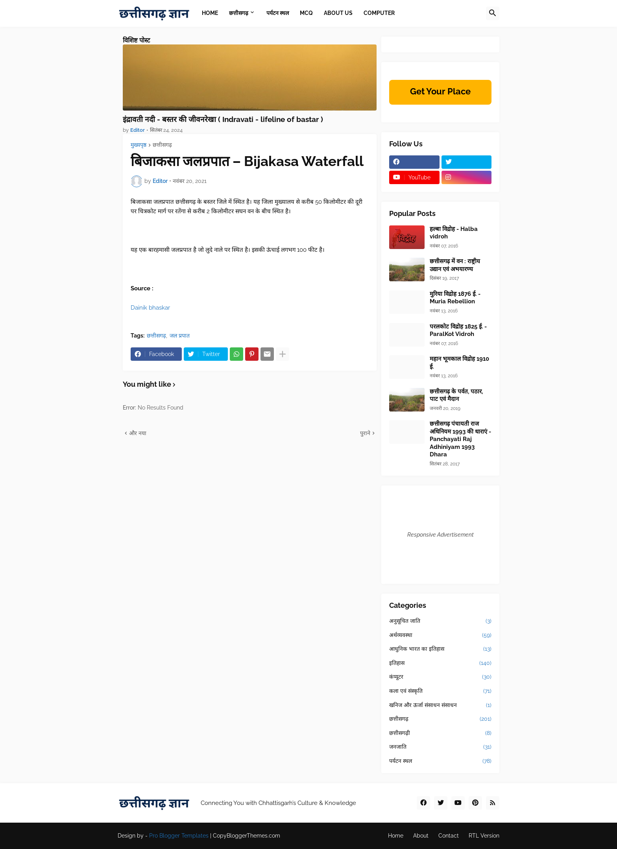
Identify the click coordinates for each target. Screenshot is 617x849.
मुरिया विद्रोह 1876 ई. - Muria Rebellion (455, 297)
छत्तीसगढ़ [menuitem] (238, 13)
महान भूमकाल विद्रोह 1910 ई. (459, 362)
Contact (448, 835)
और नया (137, 433)
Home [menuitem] (210, 13)
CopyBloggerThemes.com (246, 835)
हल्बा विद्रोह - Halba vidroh (454, 232)
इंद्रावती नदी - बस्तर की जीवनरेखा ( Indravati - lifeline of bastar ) (223, 119)
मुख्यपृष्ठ (138, 145)
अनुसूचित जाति (440, 621)
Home (395, 835)
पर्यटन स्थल (440, 761)
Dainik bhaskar (150, 307)
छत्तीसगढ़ (162, 145)
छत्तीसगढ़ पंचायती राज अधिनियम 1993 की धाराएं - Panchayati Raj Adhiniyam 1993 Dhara (460, 439)
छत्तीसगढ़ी (440, 733)
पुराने (365, 433)
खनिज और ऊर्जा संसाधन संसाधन (440, 705)
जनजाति (440, 747)
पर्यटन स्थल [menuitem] (277, 13)
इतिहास (440, 663)
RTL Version (484, 835)
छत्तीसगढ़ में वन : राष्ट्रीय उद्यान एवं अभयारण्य (455, 265)
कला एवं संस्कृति (440, 691)
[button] (492, 13)
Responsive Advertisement (440, 535)
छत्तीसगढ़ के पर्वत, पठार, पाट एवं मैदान (456, 395)
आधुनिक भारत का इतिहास (440, 649)
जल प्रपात (180, 335)
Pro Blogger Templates (179, 835)
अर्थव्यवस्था (440, 635)
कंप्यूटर (440, 677)
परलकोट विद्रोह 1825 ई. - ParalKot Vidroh (458, 330)
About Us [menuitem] (338, 13)
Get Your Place (440, 91)
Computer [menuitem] (379, 13)
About (421, 835)
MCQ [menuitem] (306, 13)
